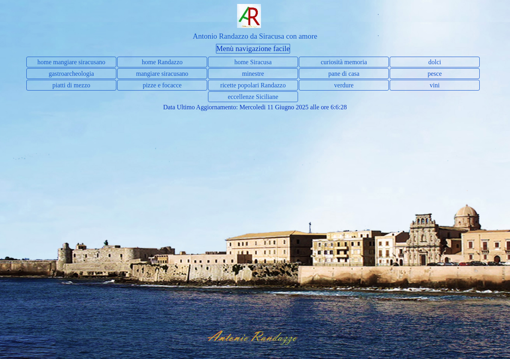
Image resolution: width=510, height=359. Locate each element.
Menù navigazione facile (253, 48)
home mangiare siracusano (71, 62)
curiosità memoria (344, 62)
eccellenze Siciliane (253, 96)
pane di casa (343, 73)
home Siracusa (253, 62)
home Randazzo (162, 62)
